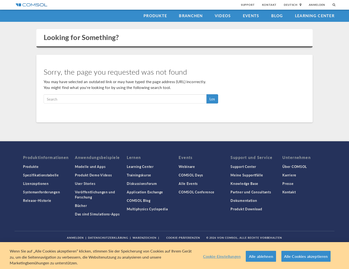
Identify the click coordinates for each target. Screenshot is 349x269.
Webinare (187, 166)
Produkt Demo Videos (93, 175)
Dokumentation (243, 200)
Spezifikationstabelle (41, 175)
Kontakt (269, 5)
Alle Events (188, 183)
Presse (287, 183)
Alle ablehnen (261, 256)
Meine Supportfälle (246, 175)
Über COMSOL (294, 166)
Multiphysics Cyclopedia (147, 208)
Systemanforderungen (41, 192)
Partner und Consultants (250, 192)
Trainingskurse (139, 175)
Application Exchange (145, 192)
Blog (277, 15)
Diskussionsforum (142, 183)
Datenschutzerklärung (108, 237)
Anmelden (317, 5)
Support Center (243, 166)
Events (251, 15)
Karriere (289, 175)
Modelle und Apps (90, 166)
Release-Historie (37, 200)
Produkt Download (246, 208)
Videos (223, 15)
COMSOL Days (191, 175)
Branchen (191, 15)
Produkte (155, 15)
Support (248, 5)
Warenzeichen (145, 237)
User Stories (85, 183)
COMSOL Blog (139, 200)
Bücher (81, 205)
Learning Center (314, 15)
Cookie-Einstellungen (222, 256)
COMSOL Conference (196, 192)
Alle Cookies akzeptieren (306, 256)
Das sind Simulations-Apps (97, 214)
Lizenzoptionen (36, 183)
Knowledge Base (244, 183)
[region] (174, 255)
